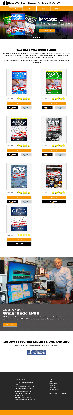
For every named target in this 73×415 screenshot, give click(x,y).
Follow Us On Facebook (24, 388)
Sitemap (52, 385)
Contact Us (57, 8)
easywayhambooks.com (24, 382)
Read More (10, 325)
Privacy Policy (53, 389)
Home (16, 8)
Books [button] (43, 8)
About (30, 8)
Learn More (19, 103)
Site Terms (52, 387)
